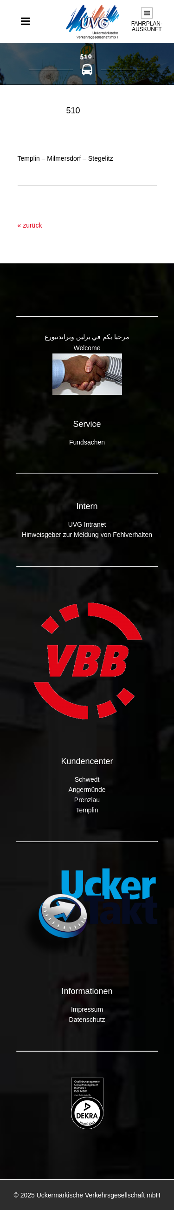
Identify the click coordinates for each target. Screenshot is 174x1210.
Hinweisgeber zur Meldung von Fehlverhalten (87, 534)
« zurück (30, 225)
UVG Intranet (87, 524)
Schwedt (87, 779)
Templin (87, 810)
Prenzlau (87, 800)
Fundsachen (87, 442)
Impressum (87, 1009)
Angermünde (86, 789)
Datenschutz (87, 1019)
